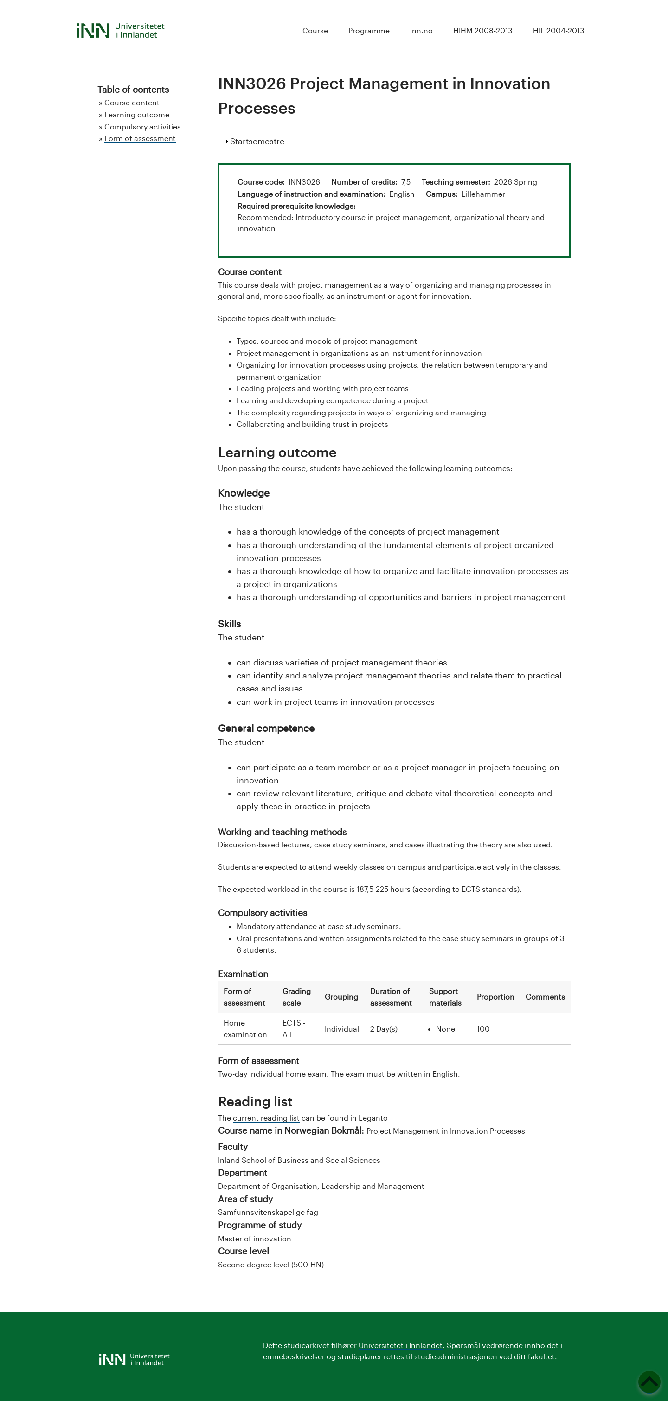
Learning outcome (136, 114)
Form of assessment (140, 138)
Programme (369, 30)
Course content (132, 102)
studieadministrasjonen (455, 1356)
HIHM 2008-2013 (483, 30)
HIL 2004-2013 (558, 30)
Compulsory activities (142, 126)
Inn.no (421, 30)
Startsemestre (257, 140)
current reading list (266, 1117)
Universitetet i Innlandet (401, 1345)
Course (315, 30)
